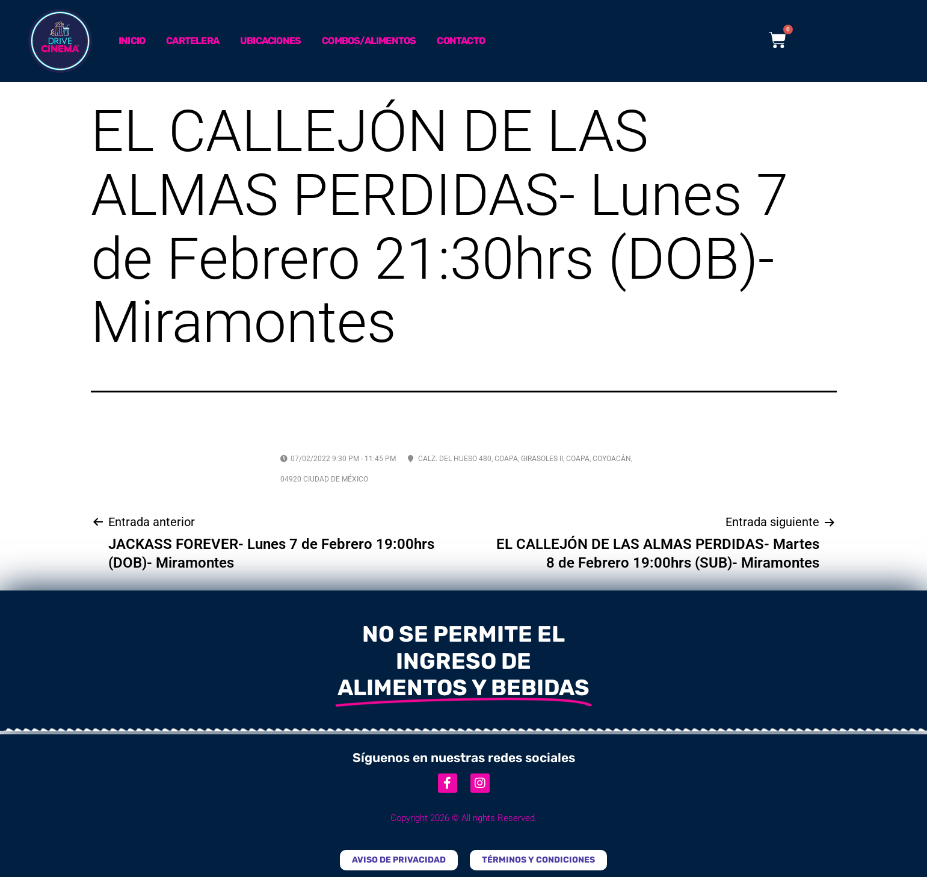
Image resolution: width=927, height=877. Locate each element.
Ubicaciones (270, 40)
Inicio (132, 40)
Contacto (461, 40)
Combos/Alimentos (369, 40)
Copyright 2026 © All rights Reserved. (463, 818)
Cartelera (192, 40)
